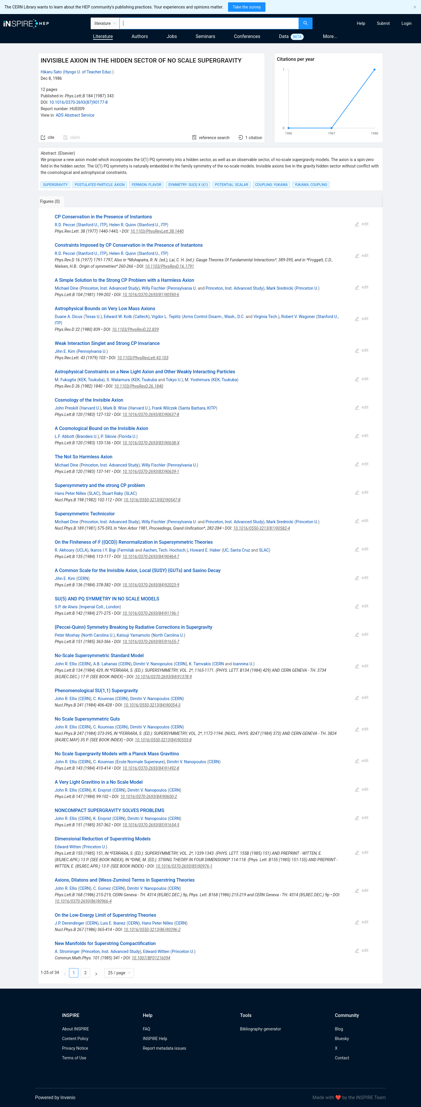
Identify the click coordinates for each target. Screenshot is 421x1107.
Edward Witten (68, 847)
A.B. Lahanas (105, 664)
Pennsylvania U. (182, 288)
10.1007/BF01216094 (151, 958)
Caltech (141, 316)
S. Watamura (118, 379)
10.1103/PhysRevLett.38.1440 (157, 231)
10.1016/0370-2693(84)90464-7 (150, 556)
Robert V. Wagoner (298, 316)
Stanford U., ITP (92, 224)
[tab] (57, 201)
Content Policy (75, 1038)
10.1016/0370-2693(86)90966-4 (83, 901)
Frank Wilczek (164, 408)
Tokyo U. (174, 379)
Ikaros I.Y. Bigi (103, 550)
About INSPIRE (75, 1029)
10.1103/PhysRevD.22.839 (135, 329)
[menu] (367, 23)
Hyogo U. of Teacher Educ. (88, 72)
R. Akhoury (64, 550)
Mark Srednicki (279, 288)
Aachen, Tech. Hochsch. (165, 550)
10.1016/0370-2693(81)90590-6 (150, 294)
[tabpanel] (210, 595)
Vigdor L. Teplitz (166, 316)
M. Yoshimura (197, 379)
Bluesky (342, 1038)
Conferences (247, 36)
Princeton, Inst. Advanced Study (109, 288)
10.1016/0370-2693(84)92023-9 (150, 585)
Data (284, 36)
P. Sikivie (109, 436)
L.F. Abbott (64, 436)
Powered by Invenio (55, 1097)
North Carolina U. (97, 635)
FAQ (146, 1029)
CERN (83, 578)
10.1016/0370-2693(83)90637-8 (150, 414)
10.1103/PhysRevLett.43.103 (142, 357)
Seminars (205, 36)
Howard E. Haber (205, 550)
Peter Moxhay (67, 635)
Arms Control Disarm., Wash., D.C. (214, 316)
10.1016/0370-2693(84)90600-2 (148, 796)
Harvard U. (90, 408)
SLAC (94, 493)
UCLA (82, 550)
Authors (140, 36)
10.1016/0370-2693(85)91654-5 (150, 825)
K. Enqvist (102, 790)
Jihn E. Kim (65, 351)
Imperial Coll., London (100, 607)
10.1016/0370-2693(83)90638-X (151, 443)
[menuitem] (361, 23)
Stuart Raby (112, 493)
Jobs (172, 36)
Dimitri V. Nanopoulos (153, 664)
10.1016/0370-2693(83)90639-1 (150, 471)
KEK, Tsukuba (91, 379)
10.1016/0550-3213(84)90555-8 (163, 740)
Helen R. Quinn (122, 224)
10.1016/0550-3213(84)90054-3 (152, 705)
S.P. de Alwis (66, 607)
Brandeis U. (87, 436)
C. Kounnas (103, 698)
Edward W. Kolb (118, 316)
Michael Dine (66, 288)
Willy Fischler (153, 288)
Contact (342, 1058)
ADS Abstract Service (75, 115)
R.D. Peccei (65, 224)
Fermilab (126, 550)
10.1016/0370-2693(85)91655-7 (150, 641)
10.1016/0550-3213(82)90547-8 (152, 500)
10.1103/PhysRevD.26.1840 (138, 386)
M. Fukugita (65, 379)
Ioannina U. (243, 664)
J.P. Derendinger (69, 923)
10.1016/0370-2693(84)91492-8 (150, 768)
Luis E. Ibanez (113, 923)
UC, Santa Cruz (236, 550)
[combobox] (209, 23)
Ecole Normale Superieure (139, 761)
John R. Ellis (66, 664)
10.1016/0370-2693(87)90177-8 (78, 102)
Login (406, 23)
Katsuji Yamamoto (133, 635)
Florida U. (127, 436)
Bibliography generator (260, 1029)
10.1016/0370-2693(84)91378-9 (163, 676)
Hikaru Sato (51, 72)
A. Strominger (67, 951)
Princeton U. (307, 288)
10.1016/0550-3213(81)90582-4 (261, 528)
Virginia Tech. (265, 316)
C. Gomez (102, 888)
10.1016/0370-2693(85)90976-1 (184, 866)
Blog (339, 1029)
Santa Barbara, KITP (198, 408)
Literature (103, 36)
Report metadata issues (164, 1048)
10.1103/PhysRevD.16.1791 (169, 266)
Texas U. (92, 316)
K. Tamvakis (200, 664)
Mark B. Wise (115, 408)
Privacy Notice (75, 1048)
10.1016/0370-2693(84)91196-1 (150, 613)
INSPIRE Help (155, 1038)
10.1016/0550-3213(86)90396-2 (152, 929)
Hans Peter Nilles (70, 493)
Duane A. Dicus (68, 316)
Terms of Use (74, 1058)
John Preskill (66, 408)
